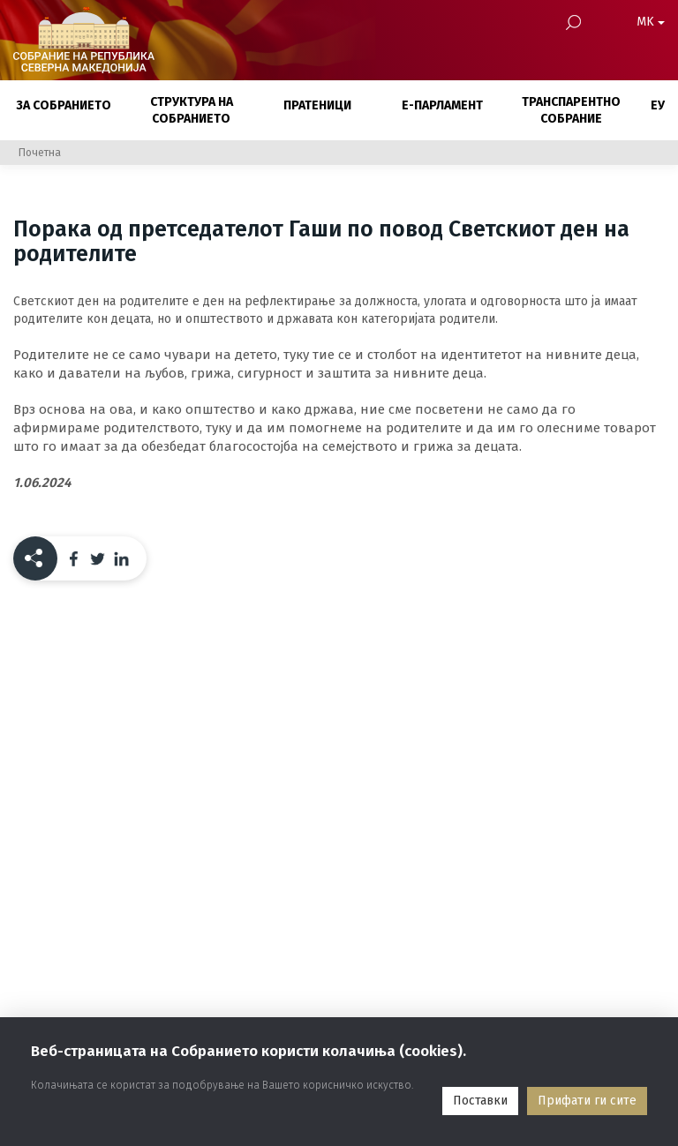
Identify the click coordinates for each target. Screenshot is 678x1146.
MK (651, 21)
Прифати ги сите (587, 1100)
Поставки (480, 1100)
